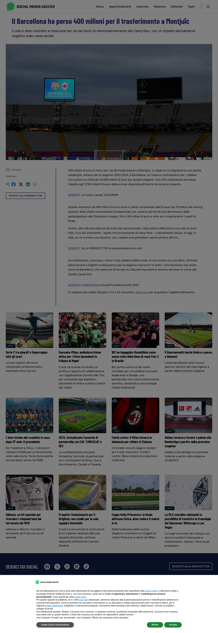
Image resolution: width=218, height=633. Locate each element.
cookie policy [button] (80, 597)
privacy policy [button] (151, 591)
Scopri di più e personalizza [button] (55, 624)
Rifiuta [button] (155, 624)
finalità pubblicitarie (54, 605)
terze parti (83, 600)
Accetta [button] (173, 624)
